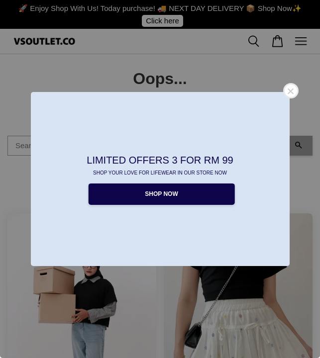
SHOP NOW (161, 193)
